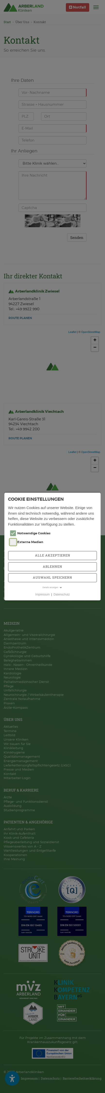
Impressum (42, 594)
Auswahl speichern (52, 577)
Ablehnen (52, 566)
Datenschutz (61, 594)
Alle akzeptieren (52, 555)
